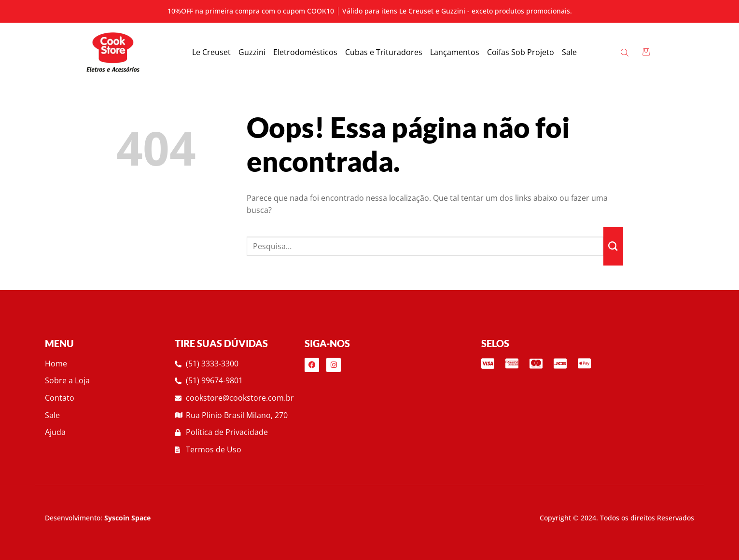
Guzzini (251, 52)
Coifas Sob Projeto (520, 52)
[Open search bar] (625, 52)
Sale (569, 52)
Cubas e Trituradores (383, 52)
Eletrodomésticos (305, 52)
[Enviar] (613, 246)
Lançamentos (454, 52)
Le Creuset (211, 52)
